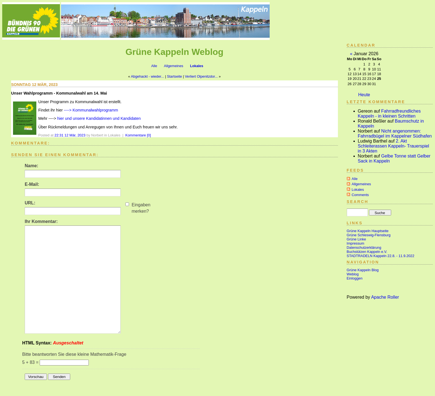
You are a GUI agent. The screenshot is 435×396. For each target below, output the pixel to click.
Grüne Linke (356, 239)
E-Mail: (32, 184)
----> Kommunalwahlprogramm (90, 110)
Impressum (355, 243)
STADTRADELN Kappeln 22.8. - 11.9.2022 (380, 256)
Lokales (196, 66)
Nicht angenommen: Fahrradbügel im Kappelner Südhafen (395, 133)
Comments (360, 195)
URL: (30, 202)
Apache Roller (385, 297)
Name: (31, 165)
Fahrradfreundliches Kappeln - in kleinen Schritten (389, 113)
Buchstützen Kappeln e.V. (367, 252)
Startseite (174, 76)
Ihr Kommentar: (41, 221)
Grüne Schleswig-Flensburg (369, 235)
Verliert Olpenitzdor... (201, 76)
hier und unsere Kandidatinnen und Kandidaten (99, 118)
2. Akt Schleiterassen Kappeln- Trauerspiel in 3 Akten (393, 146)
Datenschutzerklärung (364, 247)
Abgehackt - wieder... (147, 76)
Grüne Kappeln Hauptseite (368, 231)
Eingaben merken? (140, 207)
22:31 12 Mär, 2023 (69, 135)
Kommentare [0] (138, 135)
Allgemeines (173, 66)
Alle (154, 66)
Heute (364, 94)
